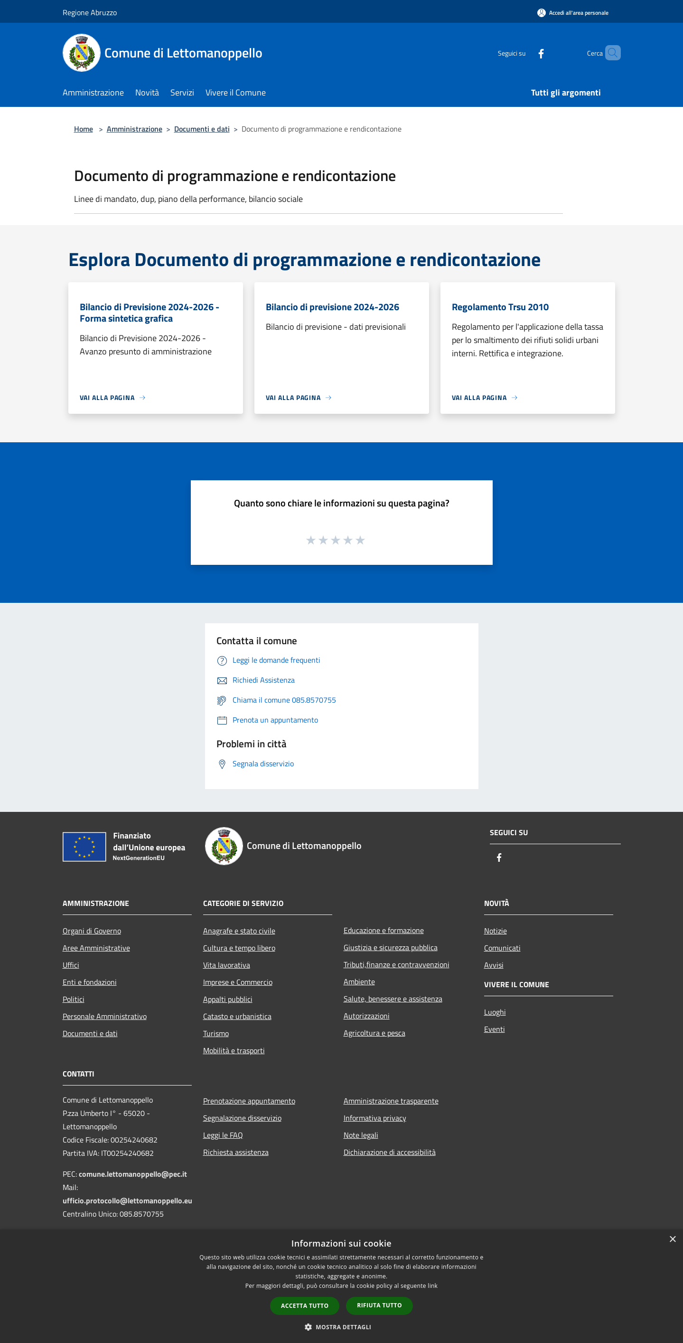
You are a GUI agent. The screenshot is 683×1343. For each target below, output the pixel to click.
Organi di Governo (92, 930)
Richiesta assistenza (236, 1152)
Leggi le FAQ (223, 1135)
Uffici (71, 965)
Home (83, 128)
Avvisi (494, 965)
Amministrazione (134, 128)
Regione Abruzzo (90, 12)
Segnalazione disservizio (242, 1118)
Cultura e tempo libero (239, 947)
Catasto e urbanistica (237, 1016)
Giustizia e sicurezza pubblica (391, 947)
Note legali (361, 1135)
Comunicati (502, 947)
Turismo (216, 1033)
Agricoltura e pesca (374, 1032)
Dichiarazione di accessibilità (390, 1152)
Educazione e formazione (384, 930)
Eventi (494, 1029)
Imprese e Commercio (237, 982)
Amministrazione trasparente (391, 1100)
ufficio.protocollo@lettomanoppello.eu (127, 1200)
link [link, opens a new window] (433, 1286)
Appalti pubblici (228, 999)
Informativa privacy (375, 1118)
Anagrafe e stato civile (239, 930)
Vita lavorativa (226, 965)
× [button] (672, 1239)
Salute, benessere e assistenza (393, 998)
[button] (342, 1327)
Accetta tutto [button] (304, 1306)
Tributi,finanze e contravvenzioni (396, 964)
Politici (73, 999)
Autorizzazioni (367, 1015)
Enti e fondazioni (90, 982)
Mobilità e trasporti (234, 1050)
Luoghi (495, 1012)
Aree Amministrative (96, 947)
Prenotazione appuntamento (249, 1100)
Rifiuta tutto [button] (379, 1305)
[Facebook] (524, 52)
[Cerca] (609, 52)
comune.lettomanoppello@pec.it (133, 1174)
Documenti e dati (202, 128)
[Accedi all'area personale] (573, 12)
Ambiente (359, 981)
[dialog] (341, 1286)
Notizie (495, 930)
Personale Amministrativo (105, 1016)
